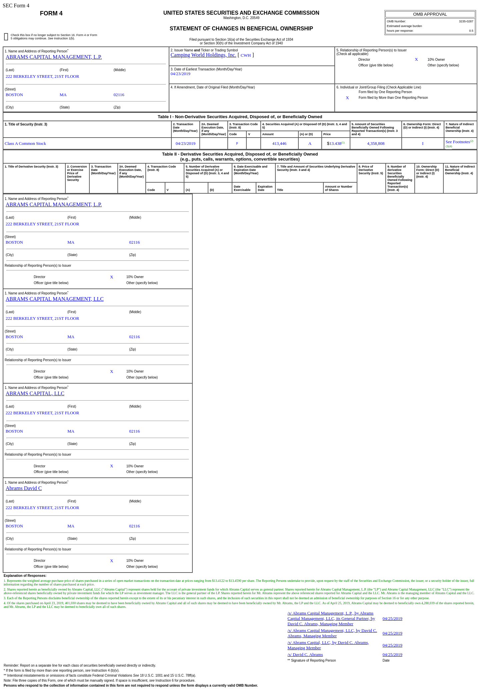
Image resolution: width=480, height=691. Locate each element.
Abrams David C (24, 488)
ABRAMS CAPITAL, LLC (35, 393)
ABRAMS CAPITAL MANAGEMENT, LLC (55, 299)
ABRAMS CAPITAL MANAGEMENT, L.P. (54, 57)
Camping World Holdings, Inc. (203, 55)
